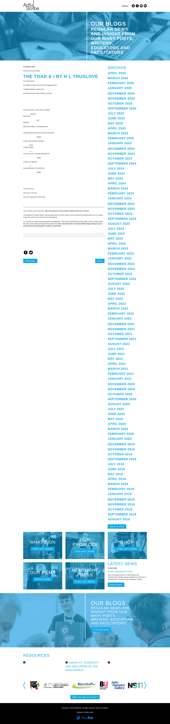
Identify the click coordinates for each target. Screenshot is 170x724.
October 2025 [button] (120, 103)
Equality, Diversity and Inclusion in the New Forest (82, 666)
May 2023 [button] (115, 238)
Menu (125, 6)
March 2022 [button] (118, 308)
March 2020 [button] (118, 429)
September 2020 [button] (122, 399)
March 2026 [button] (118, 78)
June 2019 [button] (116, 469)
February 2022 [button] (121, 313)
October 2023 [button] (120, 213)
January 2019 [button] (120, 494)
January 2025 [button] (120, 143)
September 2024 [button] (122, 163)
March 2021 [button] (118, 368)
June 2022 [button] (116, 293)
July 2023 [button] (116, 228)
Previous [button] (24, 685)
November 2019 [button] (121, 449)
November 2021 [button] (121, 329)
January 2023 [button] (120, 258)
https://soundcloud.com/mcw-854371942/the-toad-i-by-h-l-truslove (67, 211)
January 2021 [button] (120, 378)
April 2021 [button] (117, 363)
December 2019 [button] (121, 444)
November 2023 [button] (121, 208)
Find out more (43, 549)
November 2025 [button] (121, 98)
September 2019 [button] (122, 459)
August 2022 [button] (119, 283)
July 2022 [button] (116, 288)
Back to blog (117, 526)
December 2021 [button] (121, 324)
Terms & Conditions (101, 708)
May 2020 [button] (115, 419)
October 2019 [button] (120, 454)
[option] (64, 235)
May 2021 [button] (115, 358)
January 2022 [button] (120, 318)
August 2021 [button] (119, 344)
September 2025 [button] (122, 108)
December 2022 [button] (121, 264)
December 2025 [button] (121, 93)
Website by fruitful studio (85, 712)
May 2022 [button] (115, 298)
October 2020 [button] (120, 394)
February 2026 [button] (121, 83)
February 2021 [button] (121, 373)
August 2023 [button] (119, 223)
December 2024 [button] (121, 148)
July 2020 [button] (116, 409)
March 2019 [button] (118, 484)
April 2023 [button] (117, 243)
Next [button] (145, 685)
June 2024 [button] (116, 173)
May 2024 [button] (115, 178)
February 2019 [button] (121, 489)
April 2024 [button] (117, 183)
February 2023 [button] (121, 253)
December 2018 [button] (121, 499)
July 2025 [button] (116, 113)
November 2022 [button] (121, 269)
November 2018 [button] (121, 504)
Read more (116, 585)
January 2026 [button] (120, 88)
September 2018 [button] (122, 514)
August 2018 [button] (119, 519)
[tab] (127, 73)
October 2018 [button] (120, 509)
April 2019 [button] (117, 479)
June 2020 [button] (116, 414)
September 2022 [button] (122, 279)
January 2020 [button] (120, 438)
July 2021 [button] (116, 349)
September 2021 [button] (122, 339)
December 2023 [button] (121, 204)
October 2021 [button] (120, 334)
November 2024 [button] (121, 153)
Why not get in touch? (84, 697)
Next (99, 261)
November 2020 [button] (121, 389)
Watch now (42, 579)
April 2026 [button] (117, 73)
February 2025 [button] (121, 138)
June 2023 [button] (116, 233)
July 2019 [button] (116, 464)
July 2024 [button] (116, 168)
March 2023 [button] (118, 248)
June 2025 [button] (116, 118)
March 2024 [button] (118, 188)
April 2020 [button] (117, 424)
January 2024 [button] (120, 198)
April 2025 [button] (117, 128)
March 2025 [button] (118, 133)
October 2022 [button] (120, 274)
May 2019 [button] (115, 474)
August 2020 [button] (119, 404)
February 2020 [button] (121, 433)
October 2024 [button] (120, 158)
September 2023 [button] (122, 218)
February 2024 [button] (121, 193)
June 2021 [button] (116, 354)
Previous (30, 261)
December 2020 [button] (121, 384)
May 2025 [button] (115, 123)
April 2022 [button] (117, 303)
